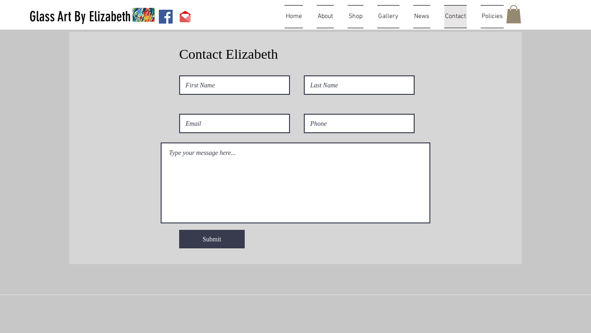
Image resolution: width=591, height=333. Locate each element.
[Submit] (212, 239)
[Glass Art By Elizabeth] (80, 16)
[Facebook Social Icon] (166, 17)
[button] (513, 14)
